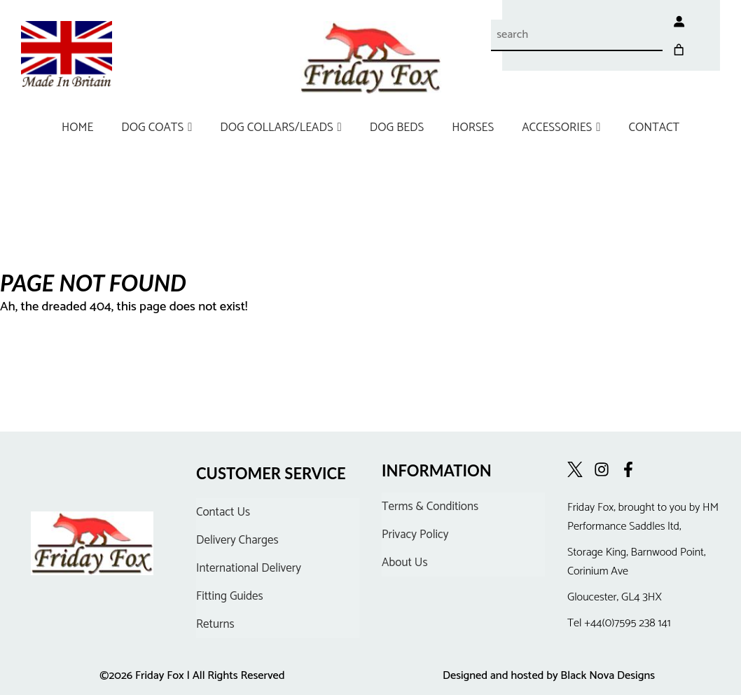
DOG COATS (156, 127)
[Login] (659, 21)
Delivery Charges (237, 540)
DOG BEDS (397, 127)
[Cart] (698, 21)
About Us (405, 562)
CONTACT (653, 127)
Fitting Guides (229, 596)
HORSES (473, 127)
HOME (77, 127)
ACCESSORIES (561, 127)
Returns (215, 624)
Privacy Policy (415, 534)
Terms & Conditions (430, 506)
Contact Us (223, 512)
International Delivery (248, 568)
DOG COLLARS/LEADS (280, 127)
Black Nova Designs (607, 675)
